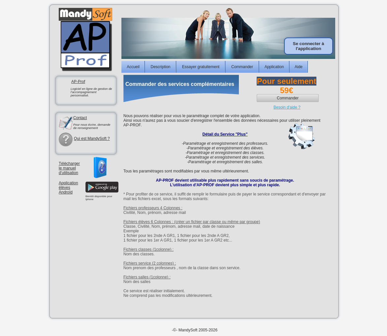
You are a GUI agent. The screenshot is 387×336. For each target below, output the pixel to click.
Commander (242, 67)
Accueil (133, 67)
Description (160, 67)
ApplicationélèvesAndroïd (68, 187)
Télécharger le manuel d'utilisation (69, 168)
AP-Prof (78, 81)
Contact (80, 118)
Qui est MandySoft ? (92, 138)
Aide (299, 67)
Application (274, 67)
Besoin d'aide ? (287, 107)
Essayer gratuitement (200, 67)
